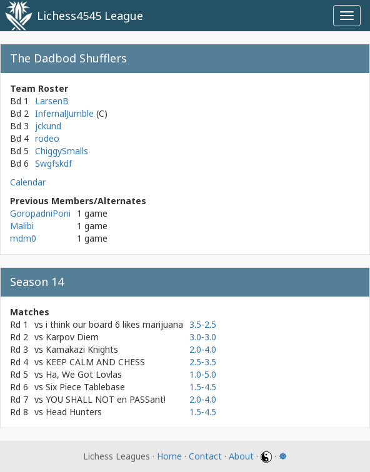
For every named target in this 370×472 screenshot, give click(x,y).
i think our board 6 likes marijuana (114, 324)
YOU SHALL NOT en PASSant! (106, 399)
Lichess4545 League (90, 15)
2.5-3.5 (202, 362)
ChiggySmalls (61, 151)
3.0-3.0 (202, 337)
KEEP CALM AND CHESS (95, 362)
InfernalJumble (65, 113)
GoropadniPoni (40, 213)
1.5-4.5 (202, 387)
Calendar (28, 182)
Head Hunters (74, 412)
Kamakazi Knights (82, 349)
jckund (48, 126)
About (241, 456)
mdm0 (23, 238)
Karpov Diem (72, 337)
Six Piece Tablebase (85, 387)
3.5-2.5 (202, 324)
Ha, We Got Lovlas (84, 374)
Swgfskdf (53, 163)
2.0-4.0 (202, 349)
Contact (205, 456)
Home (169, 456)
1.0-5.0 (202, 374)
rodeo (47, 138)
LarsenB (52, 101)
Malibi (22, 226)
